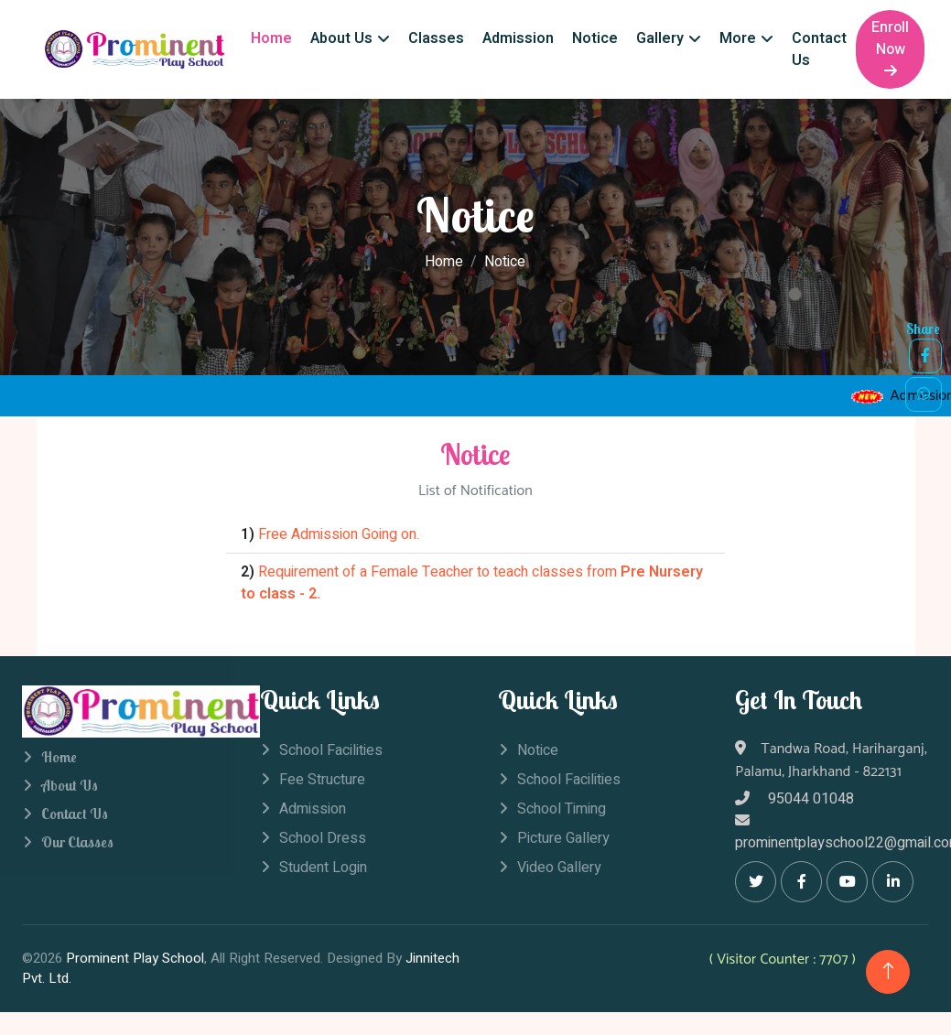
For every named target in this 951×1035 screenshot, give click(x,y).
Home (271, 38)
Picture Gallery (563, 838)
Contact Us (819, 49)
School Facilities (331, 750)
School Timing (561, 809)
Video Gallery (559, 868)
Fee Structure (322, 780)
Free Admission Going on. (338, 534)
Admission (518, 38)
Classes (436, 38)
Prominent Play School (135, 958)
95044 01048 (794, 799)
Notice (595, 38)
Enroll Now (890, 47)
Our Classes (77, 842)
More (737, 38)
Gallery (660, 38)
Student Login (323, 868)
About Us (341, 38)
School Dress (322, 838)
